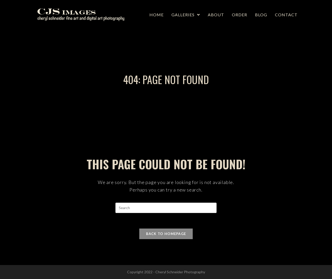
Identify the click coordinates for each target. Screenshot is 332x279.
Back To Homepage (166, 234)
